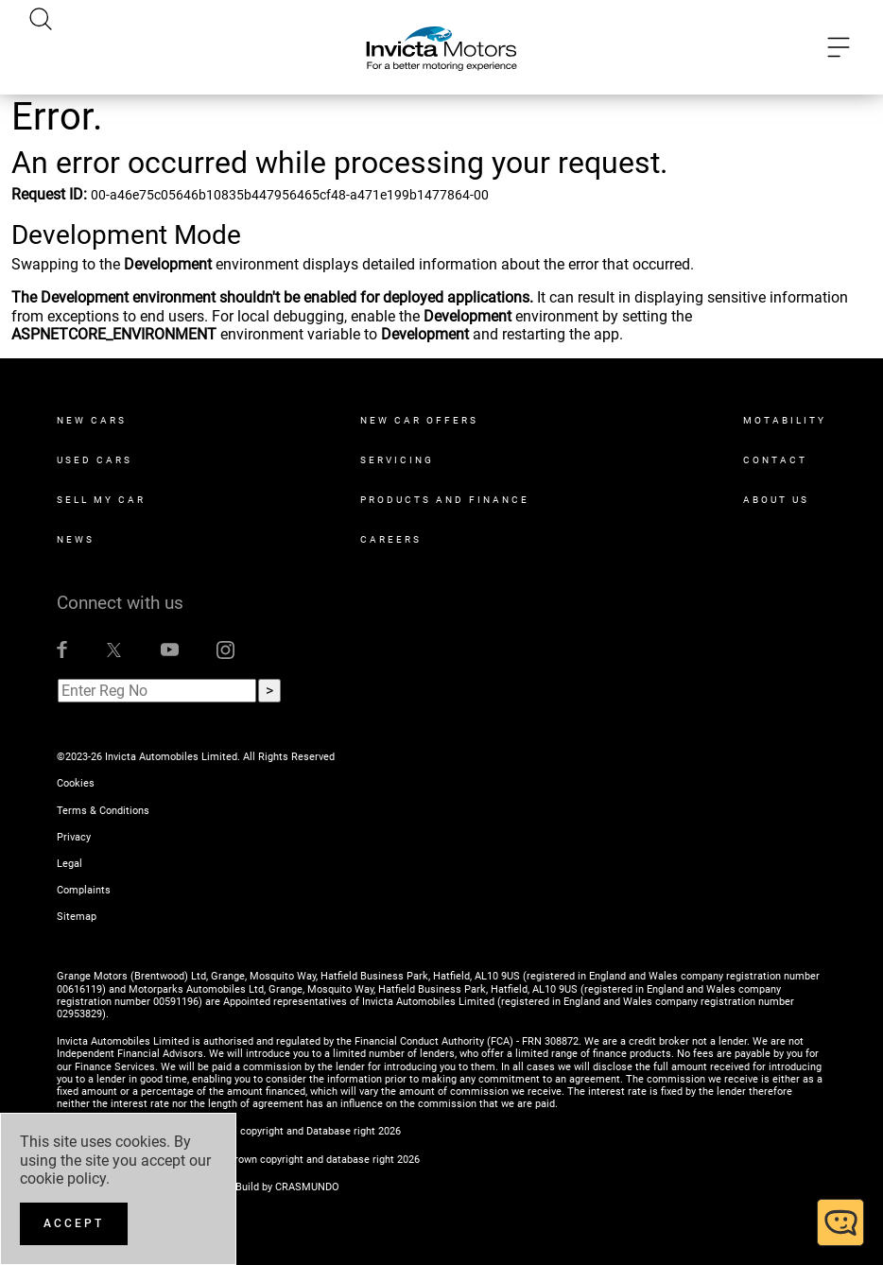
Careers (391, 539)
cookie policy (63, 1178)
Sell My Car (101, 499)
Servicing (397, 460)
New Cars (92, 420)
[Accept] (74, 1224)
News (76, 539)
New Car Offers (419, 420)
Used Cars (94, 460)
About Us (776, 499)
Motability (784, 420)
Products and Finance (444, 499)
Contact (775, 460)
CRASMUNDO (307, 1187)
